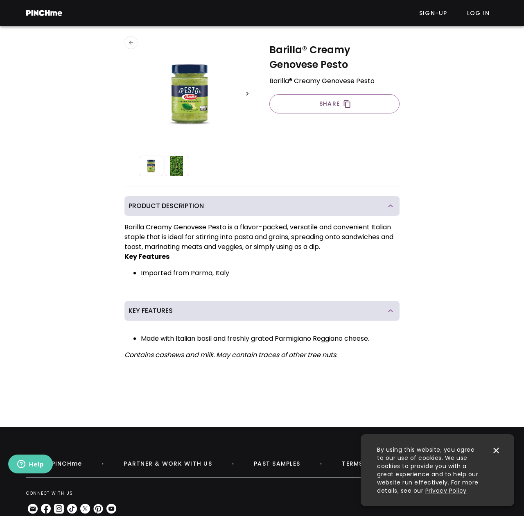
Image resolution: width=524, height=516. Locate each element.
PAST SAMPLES (277, 463)
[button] (262, 206)
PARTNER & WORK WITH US (168, 463)
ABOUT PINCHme (54, 463)
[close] (496, 450)
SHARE (335, 104)
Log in (478, 13)
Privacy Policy (446, 491)
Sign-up (433, 13)
